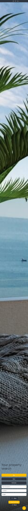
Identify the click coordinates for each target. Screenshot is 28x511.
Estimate (14, 483)
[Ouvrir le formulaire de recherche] (14, 498)
